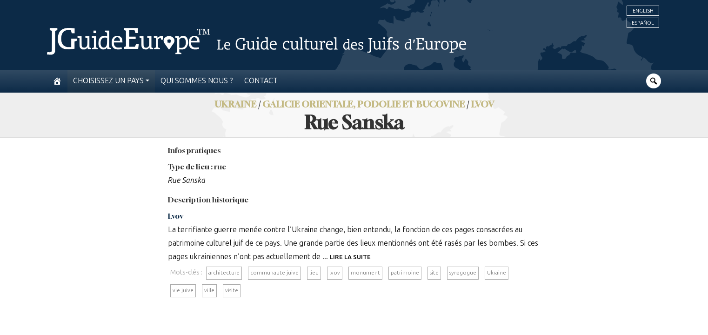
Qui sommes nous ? (196, 80)
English (643, 10)
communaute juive (274, 272)
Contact (261, 80)
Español (643, 23)
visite (231, 290)
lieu (314, 272)
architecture (224, 272)
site (434, 272)
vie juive (183, 290)
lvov (334, 272)
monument (365, 272)
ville (209, 290)
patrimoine (405, 272)
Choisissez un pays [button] (108, 80)
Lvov (482, 104)
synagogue (462, 272)
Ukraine (496, 272)
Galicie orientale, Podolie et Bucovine (363, 104)
